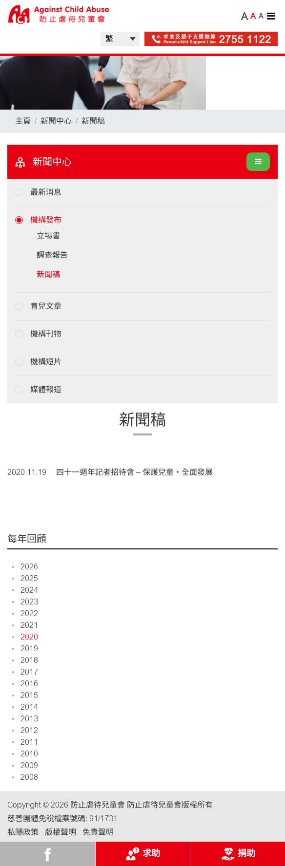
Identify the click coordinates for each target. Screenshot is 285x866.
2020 (25, 637)
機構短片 (45, 362)
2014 (25, 707)
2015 (25, 695)
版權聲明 (60, 832)
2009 (25, 765)
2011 (25, 742)
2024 (25, 590)
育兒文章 (45, 306)
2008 (25, 777)
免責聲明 (98, 832)
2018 (25, 660)
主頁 (23, 121)
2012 (25, 730)
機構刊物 (45, 334)
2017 (25, 672)
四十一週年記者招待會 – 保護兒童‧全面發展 (134, 472)
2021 (25, 625)
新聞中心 (56, 121)
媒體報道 (45, 389)
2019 (25, 648)
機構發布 (45, 220)
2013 (25, 719)
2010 (25, 754)
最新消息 (45, 192)
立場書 (48, 235)
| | (120, 39)
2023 (25, 602)
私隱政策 (23, 832)
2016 (25, 683)
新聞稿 (93, 121)
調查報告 (52, 255)
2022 (25, 613)
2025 (25, 578)
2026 (25, 567)
